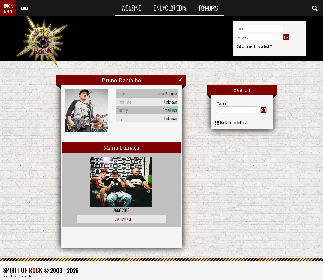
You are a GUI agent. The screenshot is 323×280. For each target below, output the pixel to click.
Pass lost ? (264, 46)
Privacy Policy (26, 276)
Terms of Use (9, 276)
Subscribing (244, 46)
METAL (8, 11)
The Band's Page (121, 219)
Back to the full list (233, 122)
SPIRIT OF (22, 270)
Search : (222, 103)
